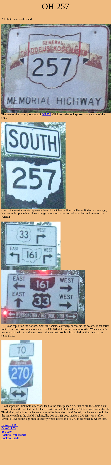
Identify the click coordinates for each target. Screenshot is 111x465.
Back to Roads (10, 438)
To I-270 (6, 431)
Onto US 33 (8, 428)
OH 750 (46, 114)
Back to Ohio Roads (13, 434)
